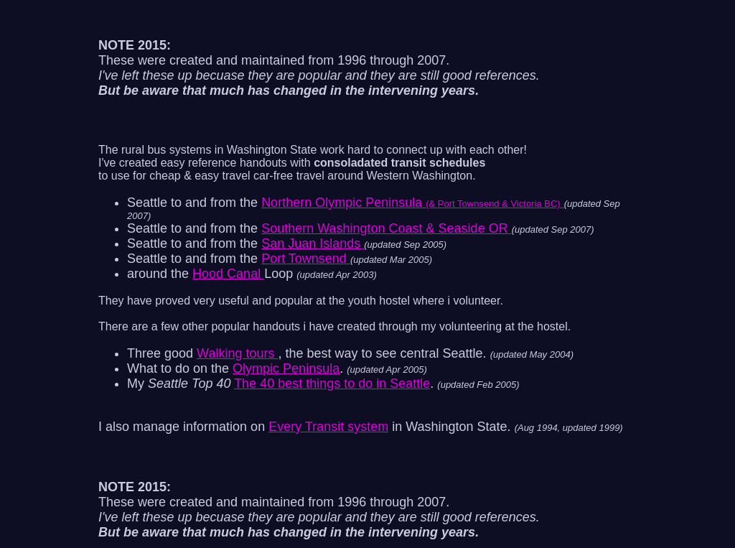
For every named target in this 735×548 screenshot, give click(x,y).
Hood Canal (228, 273)
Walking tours (237, 353)
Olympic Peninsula (286, 368)
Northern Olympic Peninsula (412, 202)
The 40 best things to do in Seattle (332, 383)
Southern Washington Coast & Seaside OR (386, 228)
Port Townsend (305, 258)
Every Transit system (328, 426)
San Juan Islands (312, 243)
